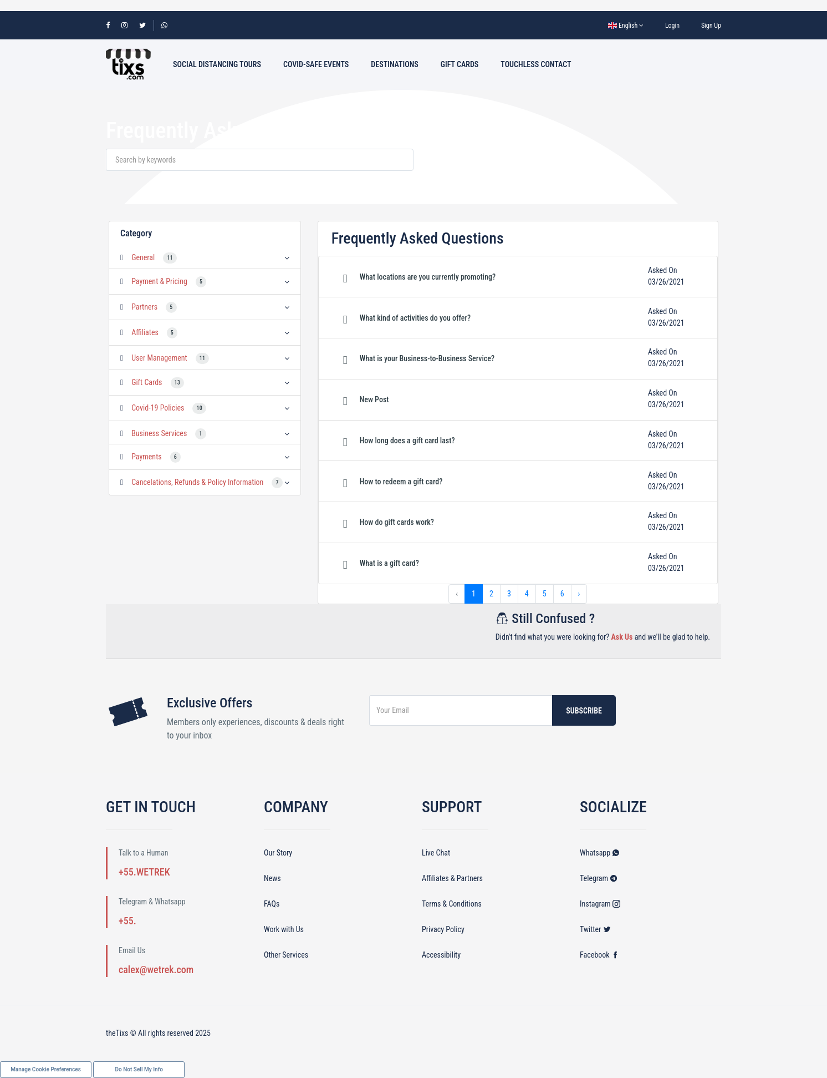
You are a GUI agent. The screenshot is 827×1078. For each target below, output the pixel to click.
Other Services (286, 954)
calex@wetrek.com (156, 969)
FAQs (271, 903)
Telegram (598, 878)
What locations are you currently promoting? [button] (428, 276)
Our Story (278, 852)
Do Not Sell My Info (139, 1069)
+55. (127, 921)
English (626, 25)
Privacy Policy (443, 929)
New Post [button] (374, 399)
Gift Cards (459, 64)
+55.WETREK (144, 872)
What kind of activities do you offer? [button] (415, 317)
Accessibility (441, 954)
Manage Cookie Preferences (46, 1069)
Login (672, 25)
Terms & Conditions (452, 903)
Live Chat (436, 852)
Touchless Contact (536, 64)
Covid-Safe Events (316, 64)
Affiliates (145, 332)
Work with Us (284, 929)
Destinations (394, 64)
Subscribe (584, 710)
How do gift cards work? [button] (397, 522)
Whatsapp (600, 852)
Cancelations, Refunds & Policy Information (197, 482)
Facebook (599, 954)
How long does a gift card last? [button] (407, 440)
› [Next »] (579, 593)
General (143, 257)
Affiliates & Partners (452, 878)
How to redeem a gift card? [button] (401, 481)
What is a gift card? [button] (389, 563)
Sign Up (711, 25)
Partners (144, 306)
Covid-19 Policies (157, 407)
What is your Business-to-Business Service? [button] (427, 358)
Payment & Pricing (159, 281)
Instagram (600, 903)
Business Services (159, 433)
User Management (159, 357)
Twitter (595, 929)
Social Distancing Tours (217, 64)
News (272, 878)
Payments (146, 456)
